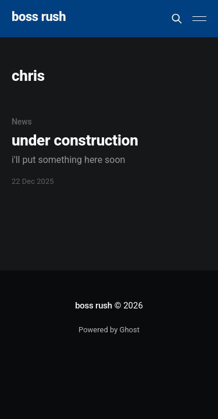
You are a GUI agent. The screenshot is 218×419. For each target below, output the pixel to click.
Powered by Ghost (109, 329)
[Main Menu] (199, 18)
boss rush (39, 17)
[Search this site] (176, 18)
